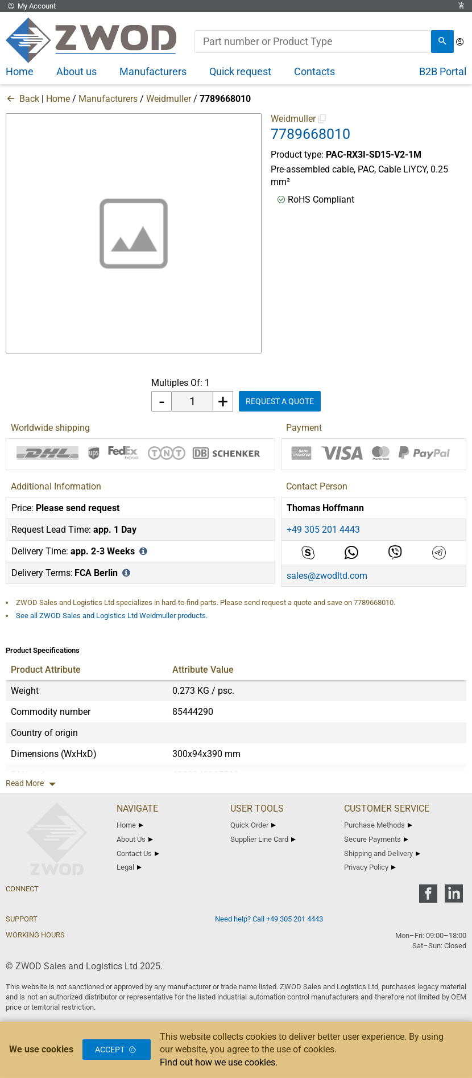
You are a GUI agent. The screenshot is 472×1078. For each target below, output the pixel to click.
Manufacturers (108, 98)
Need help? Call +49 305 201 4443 (269, 919)
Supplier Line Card (263, 839)
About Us (135, 839)
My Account (31, 6)
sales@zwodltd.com (327, 575)
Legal (129, 867)
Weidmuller (168, 98)
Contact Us (138, 853)
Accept (116, 1049)
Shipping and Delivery (382, 853)
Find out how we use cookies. (219, 1062)
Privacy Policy (370, 867)
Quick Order (253, 825)
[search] (442, 41)
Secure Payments (376, 839)
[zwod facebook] (428, 897)
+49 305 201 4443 (323, 529)
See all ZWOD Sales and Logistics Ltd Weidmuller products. (112, 615)
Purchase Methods (378, 825)
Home (58, 98)
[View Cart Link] (461, 6)
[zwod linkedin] (453, 897)
